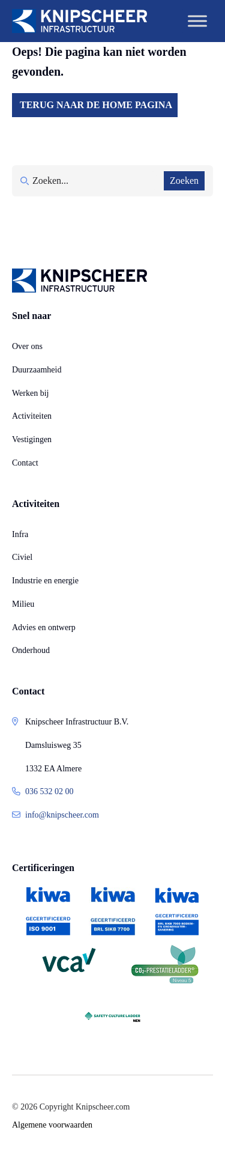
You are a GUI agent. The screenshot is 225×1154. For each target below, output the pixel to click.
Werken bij (30, 393)
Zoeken (184, 180)
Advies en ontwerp (44, 627)
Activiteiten (32, 416)
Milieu (23, 604)
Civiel (22, 557)
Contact (25, 462)
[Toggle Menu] (197, 20)
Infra (20, 534)
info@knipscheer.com (62, 814)
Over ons (27, 346)
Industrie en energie (45, 580)
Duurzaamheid (36, 369)
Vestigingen (32, 439)
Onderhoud (31, 650)
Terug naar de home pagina (96, 105)
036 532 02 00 (49, 791)
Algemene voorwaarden (52, 1124)
